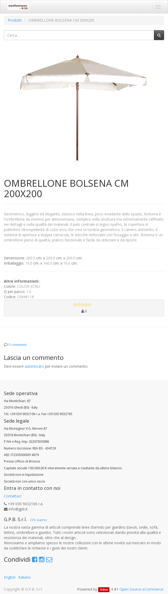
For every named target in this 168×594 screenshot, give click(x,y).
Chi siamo (38, 519)
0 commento (18, 344)
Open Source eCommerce (141, 589)
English (10, 577)
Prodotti (15, 20)
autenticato (34, 366)
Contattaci (12, 495)
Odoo (104, 589)
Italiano (24, 577)
